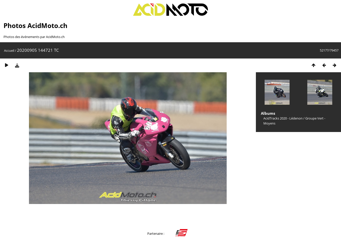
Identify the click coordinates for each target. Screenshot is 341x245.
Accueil (9, 50)
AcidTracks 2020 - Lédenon (283, 118)
